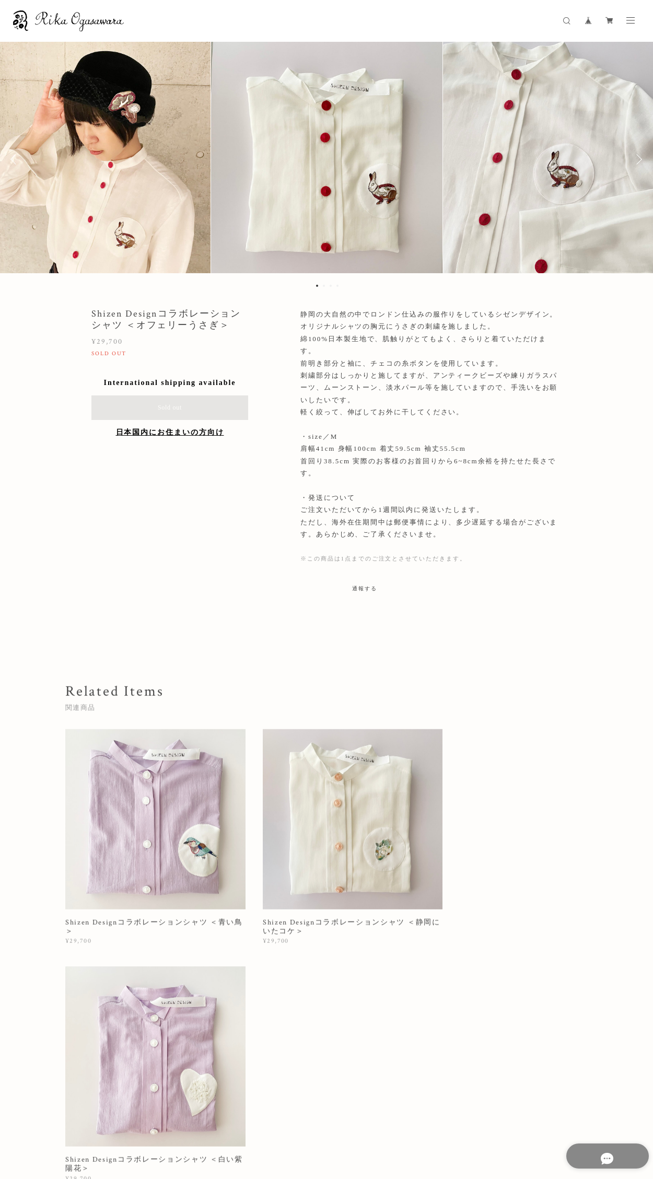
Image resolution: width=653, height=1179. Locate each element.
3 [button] (331, 286)
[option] (326, 159)
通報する (364, 588)
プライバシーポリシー (196, 1122)
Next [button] (637, 159)
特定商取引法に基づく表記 (275, 1122)
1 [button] (317, 286)
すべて (98, 999)
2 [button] (324, 286)
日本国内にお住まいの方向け (170, 432)
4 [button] (337, 286)
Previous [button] (15, 159)
